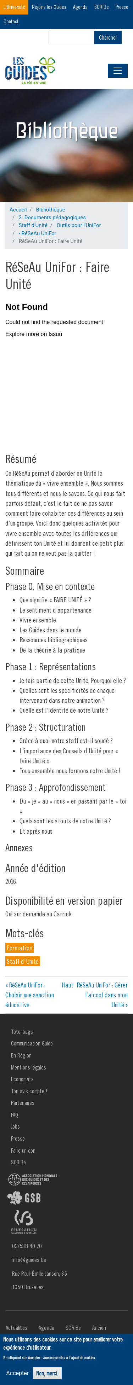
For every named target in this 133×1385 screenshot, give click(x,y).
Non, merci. (47, 1373)
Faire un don (23, 1150)
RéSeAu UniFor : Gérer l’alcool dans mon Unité (102, 995)
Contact (11, 21)
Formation (19, 948)
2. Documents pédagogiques (52, 217)
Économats (22, 1079)
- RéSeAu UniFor (37, 233)
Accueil (18, 210)
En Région (21, 1055)
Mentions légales (28, 1067)
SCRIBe (101, 7)
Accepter (17, 1373)
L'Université (14, 7)
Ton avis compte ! (29, 1091)
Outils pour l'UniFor (79, 225)
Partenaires (22, 1103)
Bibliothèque (50, 210)
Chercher (108, 37)
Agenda (80, 7)
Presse (122, 7)
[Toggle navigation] (118, 71)
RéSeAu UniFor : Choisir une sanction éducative (29, 995)
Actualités (16, 1328)
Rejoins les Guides (49, 7)
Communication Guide (32, 1043)
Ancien (99, 1328)
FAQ (14, 1115)
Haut (67, 985)
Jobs (15, 1126)
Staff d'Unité (33, 225)
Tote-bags (22, 1031)
